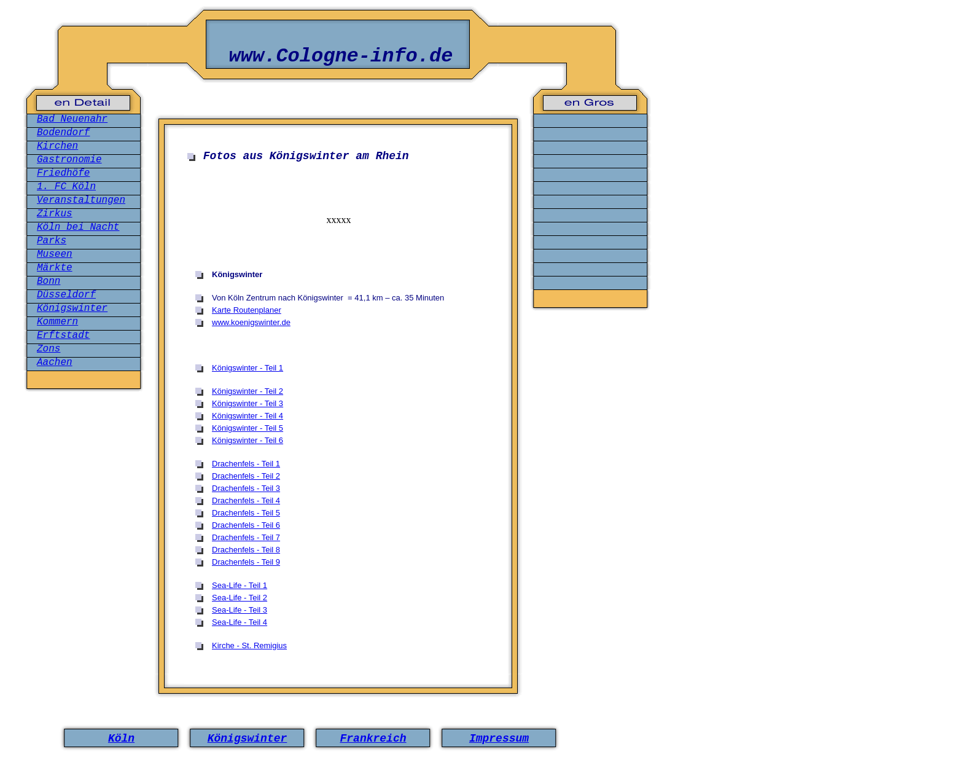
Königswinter (72, 308)
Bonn (48, 281)
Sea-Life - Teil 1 (239, 585)
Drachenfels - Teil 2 (246, 475)
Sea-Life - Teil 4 (239, 622)
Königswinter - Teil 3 (247, 403)
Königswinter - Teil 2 (247, 391)
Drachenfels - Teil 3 (246, 488)
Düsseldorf (66, 294)
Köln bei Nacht (78, 227)
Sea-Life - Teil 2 (239, 597)
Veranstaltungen (81, 200)
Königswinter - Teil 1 (247, 367)
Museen (54, 254)
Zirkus (54, 213)
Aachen (54, 362)
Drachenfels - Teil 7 (246, 537)
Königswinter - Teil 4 (247, 415)
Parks (51, 240)
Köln (121, 738)
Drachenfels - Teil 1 (246, 463)
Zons (48, 349)
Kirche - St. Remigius (249, 645)
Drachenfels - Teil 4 (246, 500)
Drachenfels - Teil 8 (246, 549)
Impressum (499, 738)
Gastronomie (69, 159)
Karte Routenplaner (246, 310)
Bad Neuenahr (72, 119)
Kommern (57, 322)
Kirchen (57, 146)
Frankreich (373, 738)
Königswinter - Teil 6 (247, 440)
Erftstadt (63, 335)
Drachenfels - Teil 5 (246, 512)
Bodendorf (63, 132)
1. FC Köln (66, 186)
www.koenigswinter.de (251, 322)
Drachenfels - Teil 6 (246, 525)
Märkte (54, 267)
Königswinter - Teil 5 (247, 428)
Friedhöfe (63, 173)
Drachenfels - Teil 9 (246, 562)
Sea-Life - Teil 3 (239, 609)
